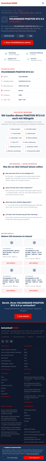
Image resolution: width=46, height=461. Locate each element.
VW (15, 11)
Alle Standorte (6, 396)
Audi (25, 355)
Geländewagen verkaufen (8, 366)
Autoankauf (9, 3)
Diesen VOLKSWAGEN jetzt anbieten (17, 42)
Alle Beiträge (28, 402)
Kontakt (26, 421)
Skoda (26, 366)
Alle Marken (28, 369)
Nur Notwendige (12, 458)
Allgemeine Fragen (29, 429)
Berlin (3, 391)
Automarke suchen (6, 11)
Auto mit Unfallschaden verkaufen (34, 442)
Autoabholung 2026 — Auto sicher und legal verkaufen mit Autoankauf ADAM (34, 397)
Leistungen (27, 418)
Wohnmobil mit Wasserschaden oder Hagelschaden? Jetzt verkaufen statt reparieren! (10, 418)
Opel (25, 358)
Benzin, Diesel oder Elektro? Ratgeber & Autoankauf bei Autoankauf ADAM (9, 412)
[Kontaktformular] (11, 341)
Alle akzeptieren (33, 458)
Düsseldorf (4, 394)
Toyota (26, 363)
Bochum (3, 388)
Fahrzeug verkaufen (30, 410)
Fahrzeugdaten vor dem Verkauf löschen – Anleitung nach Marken (11, 428)
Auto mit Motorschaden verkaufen (11, 352)
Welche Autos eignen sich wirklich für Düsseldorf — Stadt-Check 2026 (34, 378)
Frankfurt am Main (6, 385)
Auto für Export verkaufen (9, 349)
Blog (25, 413)
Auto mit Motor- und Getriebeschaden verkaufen (32, 438)
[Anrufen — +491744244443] (2, 341)
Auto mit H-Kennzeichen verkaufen (34, 435)
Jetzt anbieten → (12, 263)
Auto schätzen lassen (7, 355)
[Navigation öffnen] (43, 3)
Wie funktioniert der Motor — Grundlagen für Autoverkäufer (33, 384)
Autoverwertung (6, 361)
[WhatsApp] (7, 341)
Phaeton (20, 11)
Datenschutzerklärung (32, 453)
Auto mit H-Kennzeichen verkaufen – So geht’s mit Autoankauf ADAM (11, 424)
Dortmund (4, 380)
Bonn (2, 377)
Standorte (27, 415)
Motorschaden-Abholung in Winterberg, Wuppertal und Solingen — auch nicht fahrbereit (34, 390)
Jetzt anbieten (23, 316)
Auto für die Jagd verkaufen (32, 432)
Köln (2, 382)
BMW (25, 352)
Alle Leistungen (6, 369)
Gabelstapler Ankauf (7, 363)
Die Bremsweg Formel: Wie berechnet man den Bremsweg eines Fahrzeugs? (10, 434)
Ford (25, 361)
